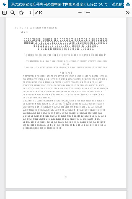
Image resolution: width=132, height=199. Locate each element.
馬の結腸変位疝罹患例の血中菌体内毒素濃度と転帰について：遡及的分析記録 (71, 4)
